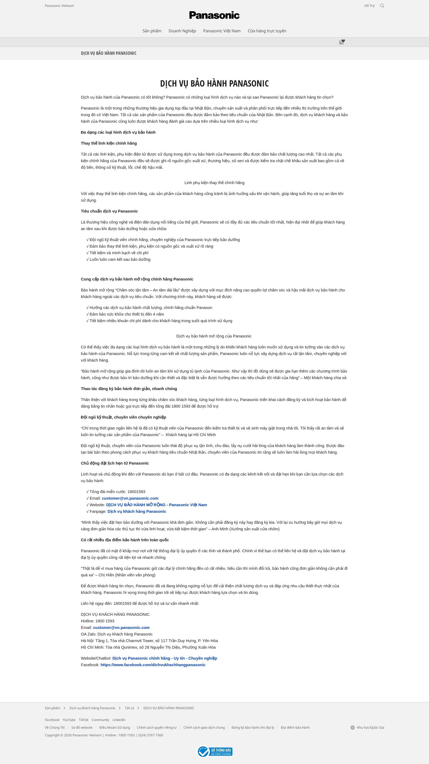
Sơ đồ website (82, 727)
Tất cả (129, 708)
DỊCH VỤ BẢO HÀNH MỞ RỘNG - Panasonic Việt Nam (156, 505)
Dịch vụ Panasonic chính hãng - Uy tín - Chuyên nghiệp (165, 658)
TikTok (83, 719)
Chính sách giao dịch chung (204, 727)
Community (100, 719)
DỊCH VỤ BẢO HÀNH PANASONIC (168, 708)
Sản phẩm (52, 708)
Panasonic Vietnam (59, 5)
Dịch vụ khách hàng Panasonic (137, 511)
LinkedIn (119, 719)
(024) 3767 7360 (150, 735)
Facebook (52, 719)
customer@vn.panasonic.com (130, 498)
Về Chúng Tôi (55, 727)
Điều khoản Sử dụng (114, 727)
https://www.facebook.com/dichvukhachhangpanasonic (152, 665)
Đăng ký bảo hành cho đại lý (253, 727)
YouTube (69, 719)
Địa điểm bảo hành (295, 727)
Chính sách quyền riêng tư (157, 727)
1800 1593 (127, 735)
